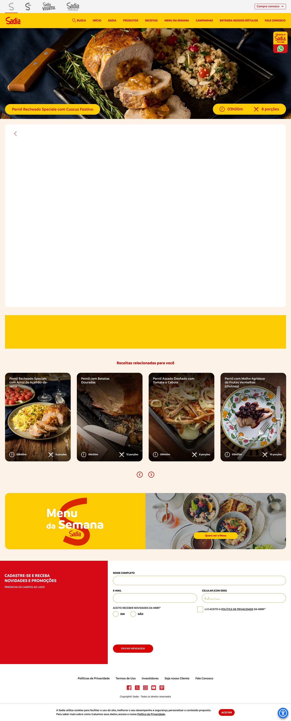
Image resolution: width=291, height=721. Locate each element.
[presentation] (141, 629)
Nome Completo (124, 573)
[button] (140, 475)
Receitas (151, 20)
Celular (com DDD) (214, 590)
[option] (38, 417)
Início (97, 20)
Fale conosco (275, 20)
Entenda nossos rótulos (239, 20)
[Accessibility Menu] (283, 713)
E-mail (117, 590)
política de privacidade (237, 609)
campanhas (204, 20)
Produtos (130, 20)
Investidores (150, 678)
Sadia (112, 20)
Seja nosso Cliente (177, 678)
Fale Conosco (204, 678)
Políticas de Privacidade (94, 678)
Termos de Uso (126, 678)
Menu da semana (176, 20)
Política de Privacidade (151, 714)
